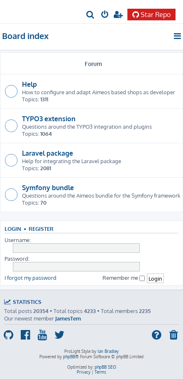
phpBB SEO (105, 366)
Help (29, 84)
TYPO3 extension (49, 119)
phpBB (69, 356)
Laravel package (47, 153)
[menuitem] (90, 15)
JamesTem (68, 318)
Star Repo (151, 14)
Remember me (123, 277)
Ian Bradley (108, 351)
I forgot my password (30, 277)
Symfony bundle (48, 187)
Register (41, 228)
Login (13, 228)
